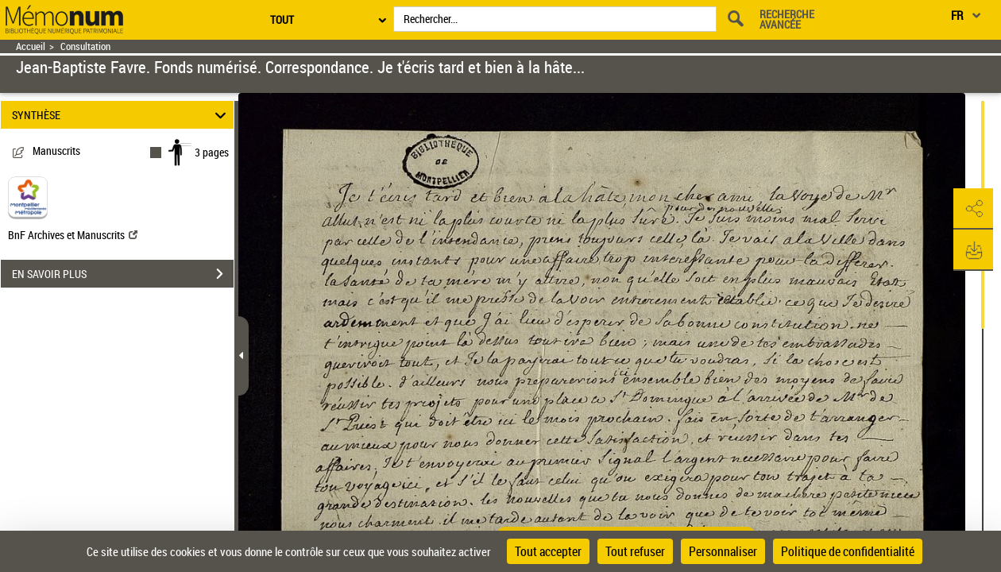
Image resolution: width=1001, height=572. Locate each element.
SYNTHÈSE (121, 115)
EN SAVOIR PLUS (123, 274)
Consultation (85, 46)
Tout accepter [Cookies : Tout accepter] (548, 551)
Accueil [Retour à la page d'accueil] (30, 46)
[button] (973, 209)
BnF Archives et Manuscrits (72, 234)
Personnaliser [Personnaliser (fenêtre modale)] (723, 551)
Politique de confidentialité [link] (847, 551)
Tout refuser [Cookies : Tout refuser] (635, 551)
